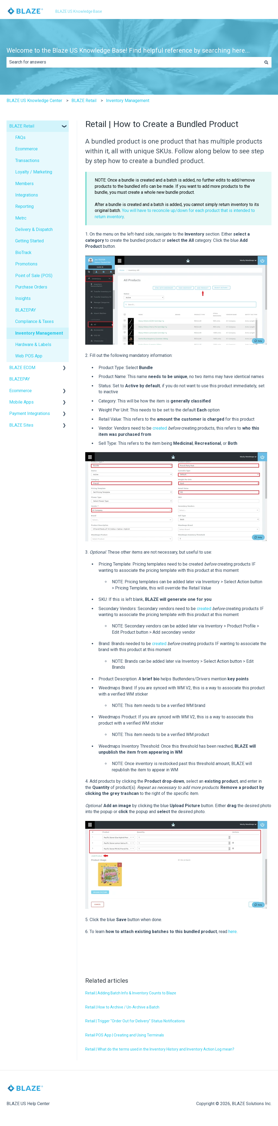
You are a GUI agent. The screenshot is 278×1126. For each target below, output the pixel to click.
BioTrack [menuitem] (23, 252)
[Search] (266, 62)
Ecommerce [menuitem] (26, 148)
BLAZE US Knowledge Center (34, 100)
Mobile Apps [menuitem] (21, 402)
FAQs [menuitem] (20, 137)
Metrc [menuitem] (20, 218)
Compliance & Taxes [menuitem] (34, 321)
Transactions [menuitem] (27, 160)
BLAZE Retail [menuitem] (21, 126)
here (232, 931)
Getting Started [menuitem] (29, 240)
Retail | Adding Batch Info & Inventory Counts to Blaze (130, 993)
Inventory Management (127, 100)
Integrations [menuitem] (26, 195)
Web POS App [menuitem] (28, 356)
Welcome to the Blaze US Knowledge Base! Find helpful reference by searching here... (128, 50)
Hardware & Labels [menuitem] (33, 344)
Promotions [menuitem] (26, 264)
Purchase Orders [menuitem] (31, 287)
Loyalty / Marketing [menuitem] (33, 172)
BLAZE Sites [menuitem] (21, 425)
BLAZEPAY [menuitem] (25, 310)
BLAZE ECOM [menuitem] (22, 367)
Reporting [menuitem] (24, 206)
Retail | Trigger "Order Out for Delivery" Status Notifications (135, 1021)
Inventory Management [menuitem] (39, 333)
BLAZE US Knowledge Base (78, 11)
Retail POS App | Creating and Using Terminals (124, 1035)
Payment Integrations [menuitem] (29, 413)
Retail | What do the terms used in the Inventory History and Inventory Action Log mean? (159, 1049)
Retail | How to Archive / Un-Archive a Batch (122, 1007)
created (160, 428)
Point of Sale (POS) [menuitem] (33, 275)
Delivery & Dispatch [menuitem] (34, 229)
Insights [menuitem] (23, 298)
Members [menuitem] (24, 183)
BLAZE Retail (83, 100)
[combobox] (134, 62)
